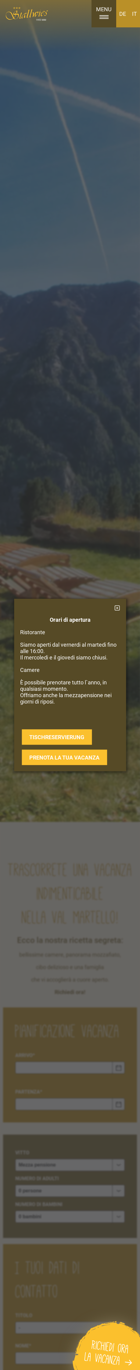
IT (134, 14)
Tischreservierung (56, 737)
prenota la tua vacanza (64, 757)
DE (122, 14)
